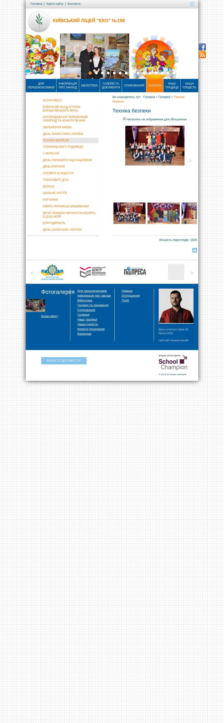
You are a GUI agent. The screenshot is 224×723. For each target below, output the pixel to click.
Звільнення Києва (57, 127)
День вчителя (54, 166)
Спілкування (134, 85)
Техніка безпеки (56, 140)
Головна (149, 97)
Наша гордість (189, 85)
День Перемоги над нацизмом (67, 160)
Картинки (50, 199)
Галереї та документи (111, 85)
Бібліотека (89, 85)
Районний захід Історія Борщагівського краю (61, 108)
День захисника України (62, 229)
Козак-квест (52, 100)
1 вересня (51, 153)
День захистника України (63, 134)
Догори (201, 710)
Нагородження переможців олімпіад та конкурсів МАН (65, 118)
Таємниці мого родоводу (63, 146)
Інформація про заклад (68, 85)
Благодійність (54, 223)
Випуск (49, 186)
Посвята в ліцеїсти (58, 173)
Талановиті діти (55, 180)
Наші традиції (171, 85)
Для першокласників (41, 85)
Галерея (154, 85)
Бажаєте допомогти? (63, 360)
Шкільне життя (55, 193)
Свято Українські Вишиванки (66, 206)
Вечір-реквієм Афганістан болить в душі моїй (69, 214)
